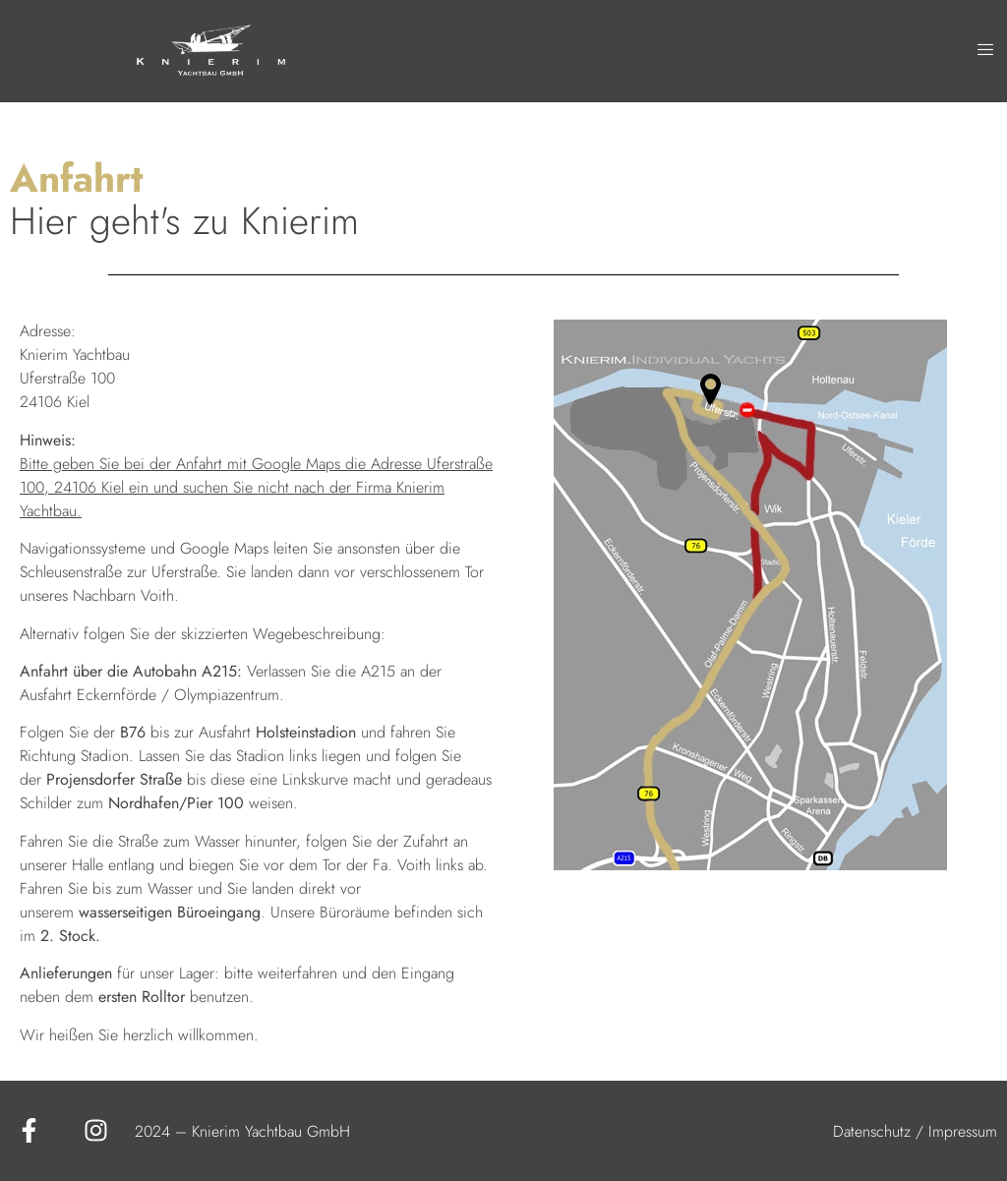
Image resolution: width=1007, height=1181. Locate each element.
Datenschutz (872, 1131)
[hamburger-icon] (985, 51)
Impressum (962, 1131)
